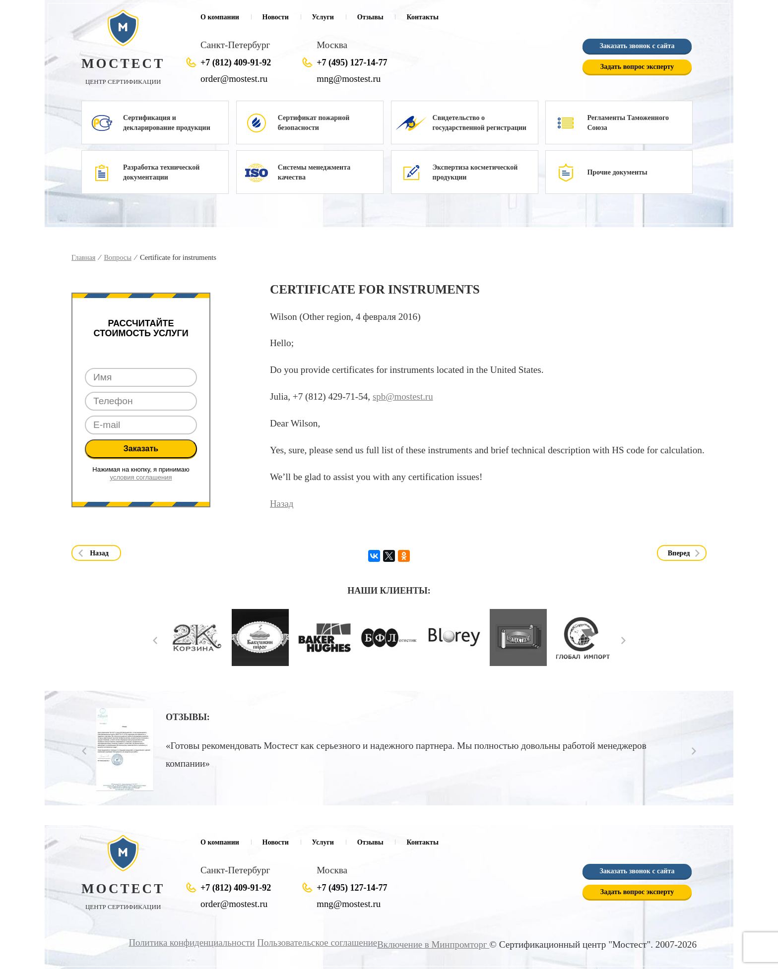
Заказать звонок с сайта (636, 46)
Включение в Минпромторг (432, 944)
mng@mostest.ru (349, 78)
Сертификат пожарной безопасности (313, 122)
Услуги (323, 17)
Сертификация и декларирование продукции (166, 122)
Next (623, 640)
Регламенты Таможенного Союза (628, 122)
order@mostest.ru (234, 78)
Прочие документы (617, 172)
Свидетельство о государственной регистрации (479, 122)
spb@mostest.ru (403, 396)
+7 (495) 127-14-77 (352, 62)
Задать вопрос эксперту (637, 66)
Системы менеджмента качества (314, 172)
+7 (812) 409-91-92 (235, 62)
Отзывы (370, 17)
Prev (155, 640)
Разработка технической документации (161, 172)
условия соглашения (141, 477)
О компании (219, 17)
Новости (275, 17)
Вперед (679, 552)
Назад (282, 503)
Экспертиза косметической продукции (475, 172)
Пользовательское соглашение (314, 942)
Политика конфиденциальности (187, 942)
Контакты (422, 17)
